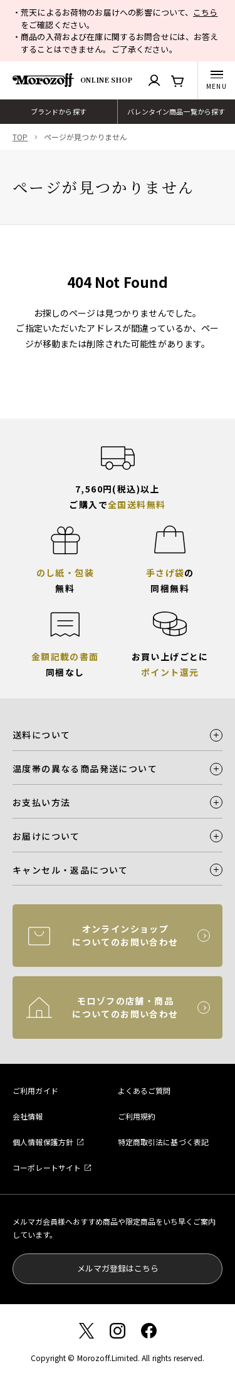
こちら (205, 12)
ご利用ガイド (35, 1090)
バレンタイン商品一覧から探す (176, 111)
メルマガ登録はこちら (118, 1268)
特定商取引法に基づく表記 (163, 1141)
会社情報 (28, 1116)
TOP (20, 136)
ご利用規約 (137, 1116)
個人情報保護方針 (43, 1141)
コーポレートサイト (47, 1167)
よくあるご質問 (144, 1090)
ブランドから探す (58, 111)
